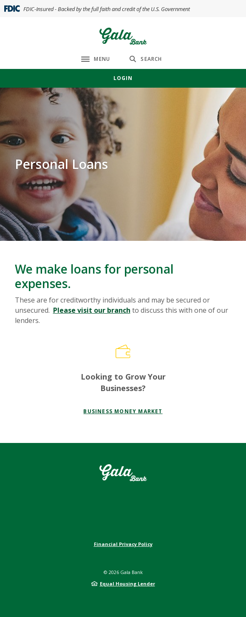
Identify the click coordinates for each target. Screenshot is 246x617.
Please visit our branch (91, 310)
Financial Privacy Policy (123, 544)
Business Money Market (122, 411)
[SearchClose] (145, 59)
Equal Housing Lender (127, 583)
